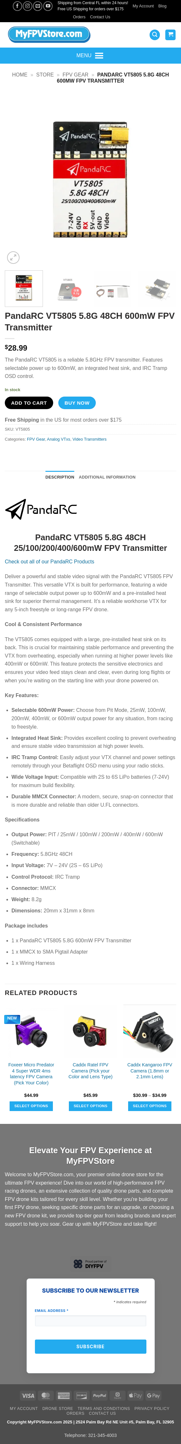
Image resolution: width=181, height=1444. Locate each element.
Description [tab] (59, 477)
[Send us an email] (37, 6)
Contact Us (100, 16)
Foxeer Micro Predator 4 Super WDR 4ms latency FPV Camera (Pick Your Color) (31, 1073)
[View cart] (170, 35)
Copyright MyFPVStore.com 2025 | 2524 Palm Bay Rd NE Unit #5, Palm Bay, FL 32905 (90, 1422)
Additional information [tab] (107, 477)
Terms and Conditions (104, 1408)
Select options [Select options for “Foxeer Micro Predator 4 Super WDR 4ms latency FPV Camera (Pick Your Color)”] (31, 1106)
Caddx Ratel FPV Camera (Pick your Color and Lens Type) (90, 1070)
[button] (155, 35)
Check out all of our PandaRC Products (49, 561)
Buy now (77, 403)
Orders (79, 16)
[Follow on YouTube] (48, 6)
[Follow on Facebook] (17, 6)
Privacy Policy (152, 1408)
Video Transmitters (89, 439)
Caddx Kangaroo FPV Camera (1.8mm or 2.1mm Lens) (150, 1070)
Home (20, 74)
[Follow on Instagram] (27, 6)
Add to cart (29, 403)
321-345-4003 (102, 1435)
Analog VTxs (58, 439)
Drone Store (57, 1408)
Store (45, 74)
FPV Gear (75, 74)
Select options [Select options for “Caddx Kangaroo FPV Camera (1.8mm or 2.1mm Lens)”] (150, 1106)
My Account (143, 6)
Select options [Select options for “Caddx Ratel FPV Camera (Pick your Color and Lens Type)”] (90, 1106)
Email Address (52, 1310)
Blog (162, 6)
